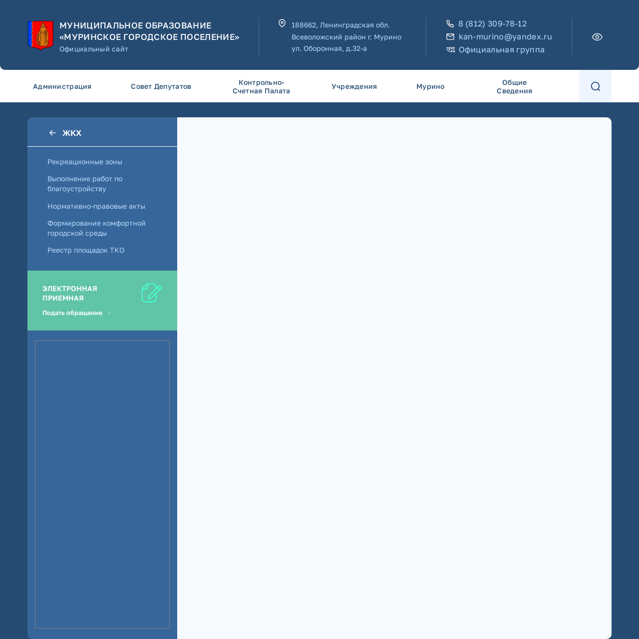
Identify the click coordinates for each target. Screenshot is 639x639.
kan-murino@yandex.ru (499, 36)
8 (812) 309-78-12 (486, 23)
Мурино (430, 86)
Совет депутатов (161, 86)
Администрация (62, 86)
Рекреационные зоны (84, 161)
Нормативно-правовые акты (96, 206)
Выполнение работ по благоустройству (84, 183)
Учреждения (354, 86)
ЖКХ (64, 133)
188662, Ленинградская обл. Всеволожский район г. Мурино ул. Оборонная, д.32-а (346, 36)
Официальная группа (495, 49)
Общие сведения (514, 86)
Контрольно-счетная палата (262, 86)
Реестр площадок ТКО (85, 250)
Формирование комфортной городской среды (96, 228)
